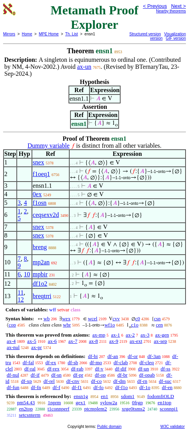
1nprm (54, 402)
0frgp (137, 402)
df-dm (119, 381)
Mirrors (9, 34)
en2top (26, 409)
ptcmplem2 (95, 409)
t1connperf (58, 409)
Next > (178, 6)
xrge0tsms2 (133, 409)
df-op (100, 375)
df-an (112, 356)
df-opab (147, 375)
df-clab (121, 362)
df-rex (53, 369)
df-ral (30, 369)
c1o (134, 325)
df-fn (36, 387)
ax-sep (160, 341)
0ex (37, 194)
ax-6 (52, 341)
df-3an (154, 356)
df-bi (93, 356)
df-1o (144, 387)
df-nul (13, 375)
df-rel (49, 381)
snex (38, 162)
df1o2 (40, 283)
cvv (116, 318)
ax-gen (162, 335)
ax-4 (11, 341)
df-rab (77, 369)
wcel (93, 318)
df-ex (51, 362)
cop (12, 325)
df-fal (28, 362)
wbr (67, 325)
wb (47, 318)
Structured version (145, 34)
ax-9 (113, 341)
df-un (143, 369)
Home (27, 34)
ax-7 (72, 341)
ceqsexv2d (46, 214)
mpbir (40, 274)
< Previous (155, 6)
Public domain (109, 426)
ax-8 (93, 341)
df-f (56, 387)
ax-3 (144, 335)
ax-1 (115, 335)
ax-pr (36, 347)
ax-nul (13, 347)
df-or (133, 356)
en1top (164, 402)
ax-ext (136, 341)
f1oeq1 (41, 174)
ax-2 (130, 335)
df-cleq (147, 362)
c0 (137, 318)
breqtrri (42, 296)
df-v (99, 369)
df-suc (165, 381)
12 (21, 299)
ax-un (84, 66)
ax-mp (99, 335)
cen (159, 325)
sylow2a (108, 402)
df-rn (142, 381)
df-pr (78, 375)
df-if (35, 375)
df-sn (56, 375)
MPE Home (49, 34)
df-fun (13, 387)
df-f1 (77, 387)
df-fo (98, 387)
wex (66, 318)
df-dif (121, 369)
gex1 (81, 402)
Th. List (71, 34)
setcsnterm (29, 415)
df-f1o (121, 387)
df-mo (95, 362)
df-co (96, 381)
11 (20, 292)
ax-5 (31, 341)
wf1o (110, 325)
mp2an (41, 262)
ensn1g (81, 396)
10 (27, 274)
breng (40, 247)
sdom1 (128, 396)
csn (157, 318)
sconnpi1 (169, 409)
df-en (167, 387)
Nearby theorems (171, 11)
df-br (122, 375)
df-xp (26, 381)
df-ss (165, 369)
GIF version (176, 38)
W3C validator (172, 426)
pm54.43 (26, 402)
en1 (104, 396)
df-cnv (72, 381)
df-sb (73, 362)
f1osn (40, 202)
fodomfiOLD (160, 396)
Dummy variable (49, 145)
